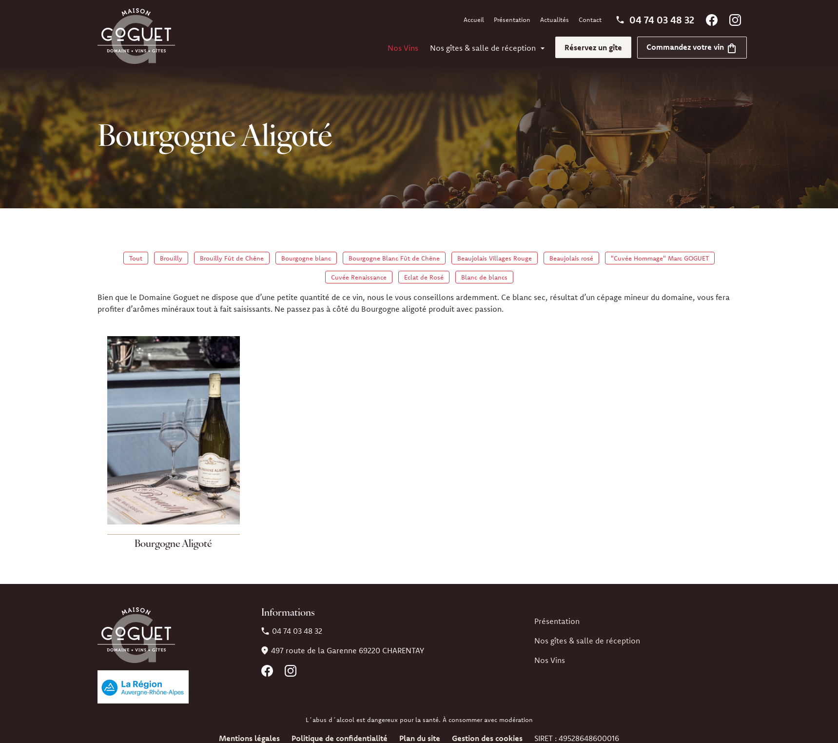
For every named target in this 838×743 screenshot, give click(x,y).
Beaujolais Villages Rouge (494, 258)
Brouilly (171, 258)
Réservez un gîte (593, 47)
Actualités (554, 19)
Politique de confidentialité (340, 738)
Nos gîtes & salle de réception (483, 48)
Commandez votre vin (692, 47)
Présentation (512, 19)
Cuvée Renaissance (359, 277)
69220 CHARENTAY (347, 650)
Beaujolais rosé (571, 258)
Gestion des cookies (487, 738)
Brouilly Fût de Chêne (232, 258)
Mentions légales (249, 738)
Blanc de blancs (484, 277)
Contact (590, 19)
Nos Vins (403, 48)
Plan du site (419, 738)
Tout (135, 258)
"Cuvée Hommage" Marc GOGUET (660, 258)
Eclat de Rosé (424, 277)
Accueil (474, 19)
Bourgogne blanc (306, 258)
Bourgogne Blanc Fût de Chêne (394, 258)
